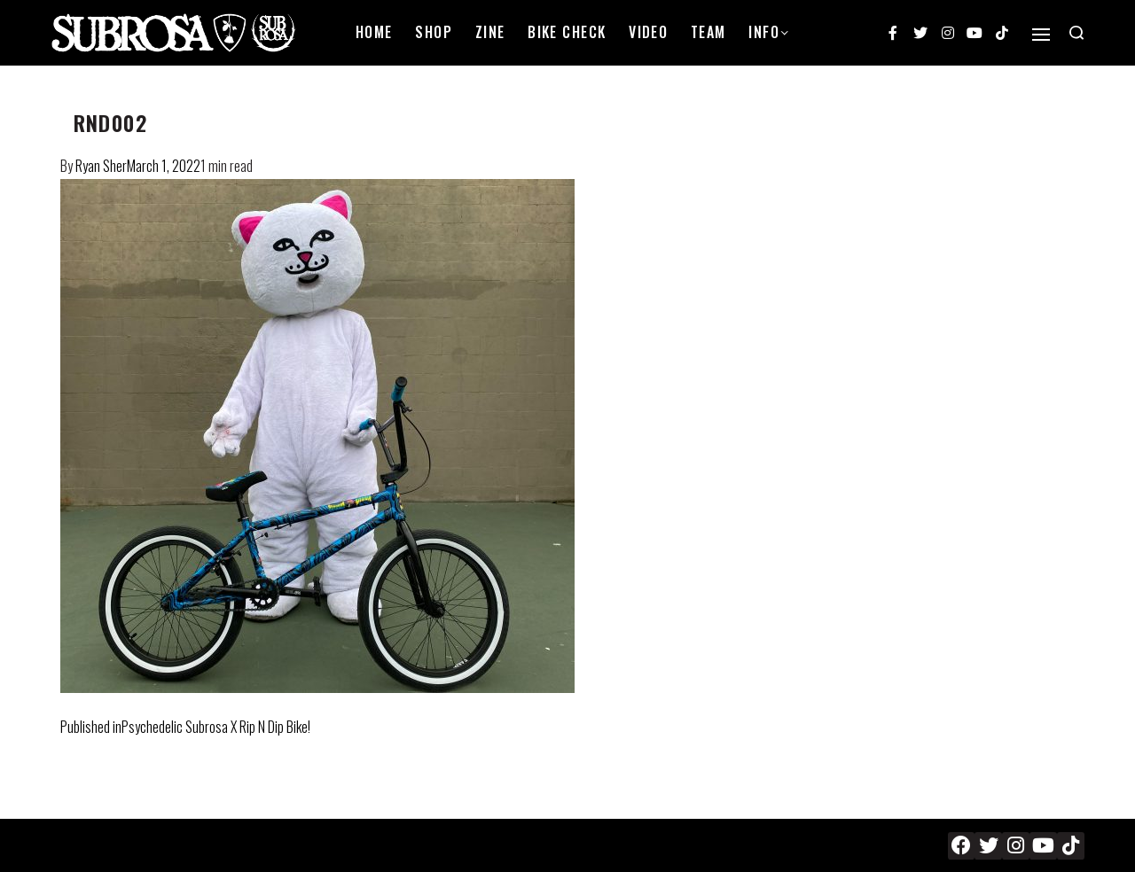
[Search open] (1076, 33)
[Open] (1041, 34)
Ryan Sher (101, 165)
